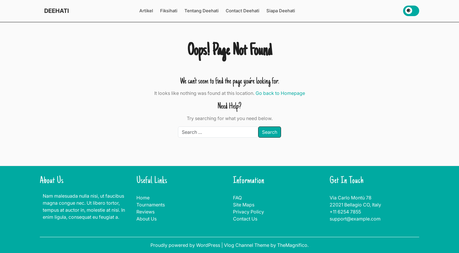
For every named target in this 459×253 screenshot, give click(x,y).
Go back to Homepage (280, 93)
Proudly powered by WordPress (185, 245)
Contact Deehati (242, 10)
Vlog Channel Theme (247, 245)
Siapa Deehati (280, 10)
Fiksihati (168, 10)
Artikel (146, 10)
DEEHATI (56, 10)
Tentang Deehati (201, 10)
